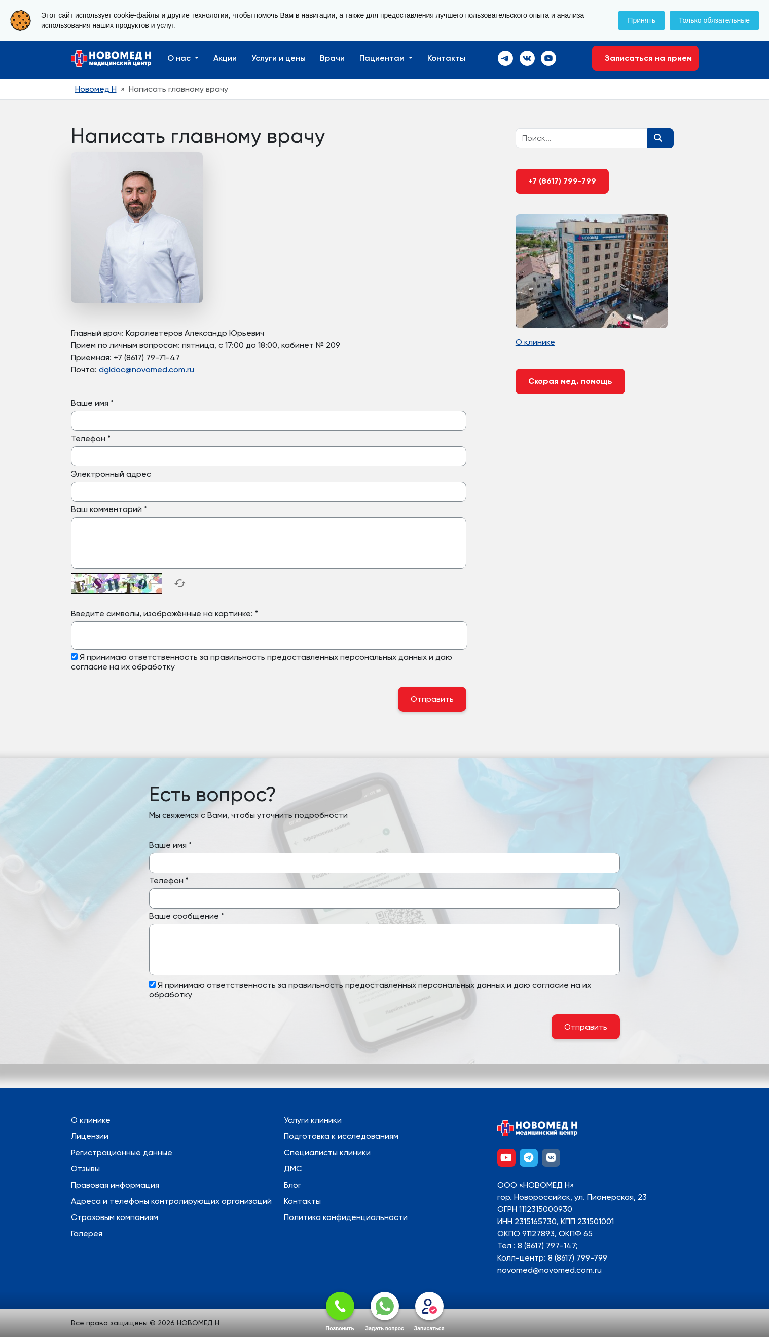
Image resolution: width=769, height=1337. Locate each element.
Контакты (446, 58)
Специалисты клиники (327, 1152)
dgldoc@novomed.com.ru (146, 369)
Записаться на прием (645, 58)
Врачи (332, 58)
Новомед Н (96, 89)
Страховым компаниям (114, 1217)
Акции (225, 58)
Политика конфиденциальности (346, 1217)
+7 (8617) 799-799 (562, 181)
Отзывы (85, 1168)
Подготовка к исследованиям (341, 1136)
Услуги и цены (278, 58)
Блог (292, 1185)
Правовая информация (115, 1185)
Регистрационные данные (121, 1152)
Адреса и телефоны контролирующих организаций (171, 1201)
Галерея (86, 1233)
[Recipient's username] (582, 138)
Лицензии (89, 1136)
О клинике (91, 1120)
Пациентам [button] (383, 58)
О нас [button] (180, 58)
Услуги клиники (313, 1120)
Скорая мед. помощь (570, 381)
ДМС (293, 1168)
